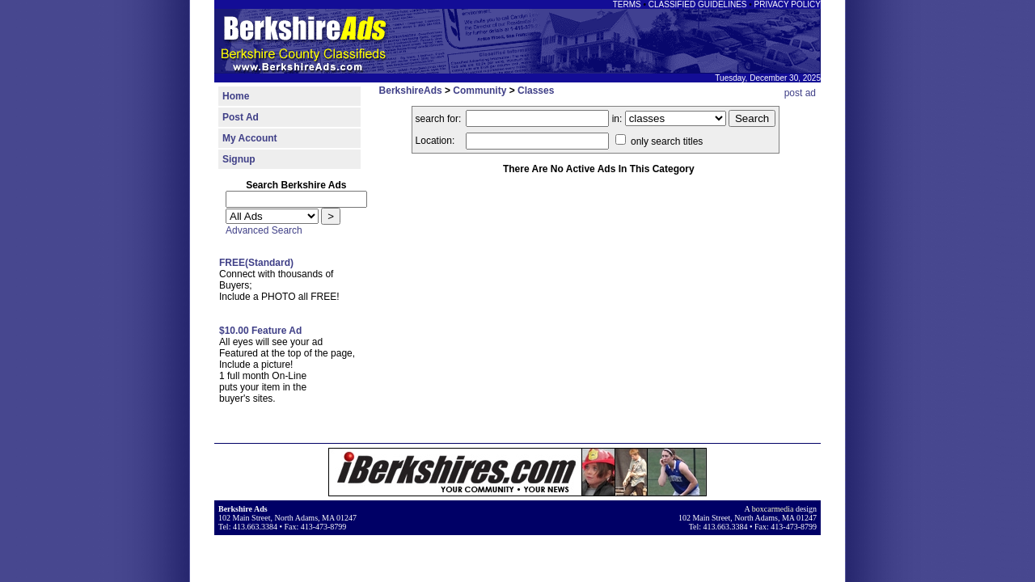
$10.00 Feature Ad (260, 330)
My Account (249, 138)
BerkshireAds (410, 90)
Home (235, 96)
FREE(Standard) (256, 262)
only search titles (659, 141)
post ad (800, 93)
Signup (239, 159)
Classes (536, 90)
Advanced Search (264, 230)
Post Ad (240, 117)
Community (479, 90)
